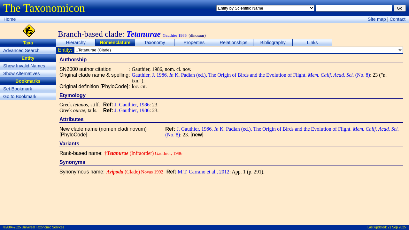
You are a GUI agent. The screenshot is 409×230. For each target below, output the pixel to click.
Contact (397, 19)
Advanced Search (21, 50)
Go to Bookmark (19, 96)
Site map (377, 19)
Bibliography (273, 42)
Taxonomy (154, 42)
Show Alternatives (21, 73)
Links (312, 42)
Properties (194, 42)
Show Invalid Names (24, 65)
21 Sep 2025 (397, 227)
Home (10, 19)
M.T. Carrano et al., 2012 (203, 171)
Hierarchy (76, 42)
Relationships (233, 42)
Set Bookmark (17, 88)
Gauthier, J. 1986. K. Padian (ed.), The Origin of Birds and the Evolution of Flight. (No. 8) (251, 75)
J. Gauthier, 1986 (132, 104)
